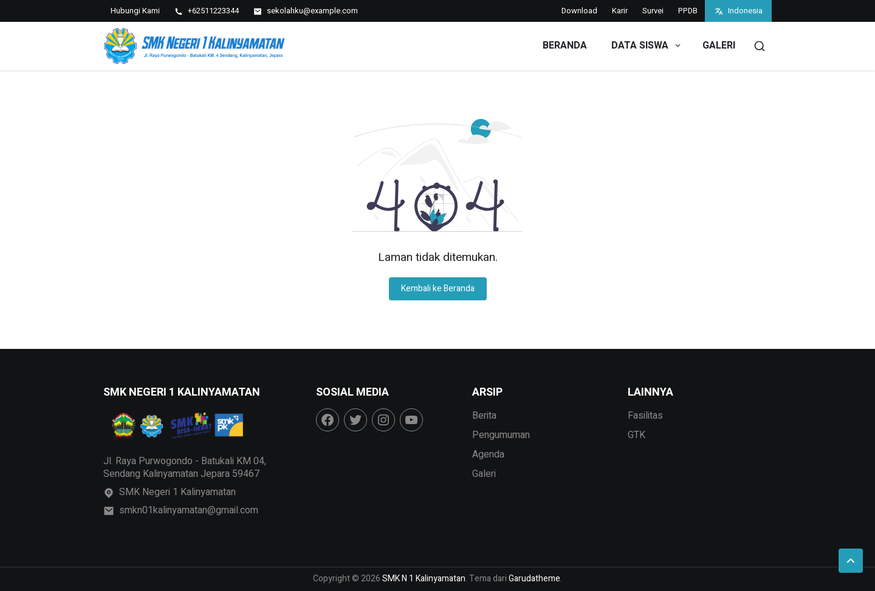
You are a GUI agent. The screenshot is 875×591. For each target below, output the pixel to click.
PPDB (688, 10)
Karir (620, 10)
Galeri (718, 45)
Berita (484, 415)
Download (579, 10)
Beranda (565, 45)
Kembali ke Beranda (438, 288)
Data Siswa (646, 45)
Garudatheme (534, 578)
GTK (636, 435)
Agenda (488, 454)
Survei (653, 10)
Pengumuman (501, 435)
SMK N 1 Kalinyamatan (423, 578)
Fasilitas (645, 415)
